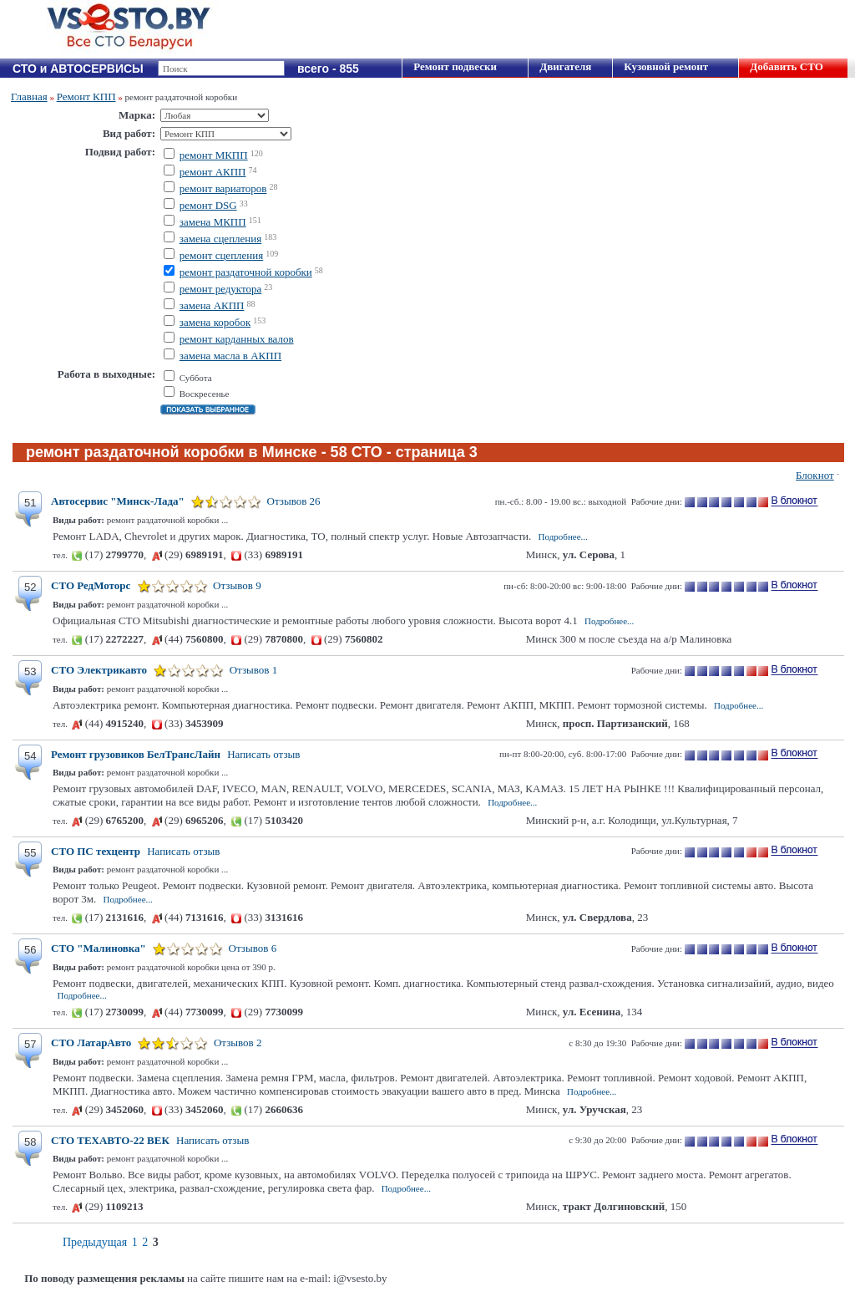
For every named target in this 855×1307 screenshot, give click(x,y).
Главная (29, 96)
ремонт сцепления (222, 255)
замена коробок (215, 322)
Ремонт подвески (455, 66)
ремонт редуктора (221, 288)
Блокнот (815, 475)
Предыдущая (95, 1242)
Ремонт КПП (86, 96)
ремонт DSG (208, 205)
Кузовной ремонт (666, 66)
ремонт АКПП (213, 171)
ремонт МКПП (214, 155)
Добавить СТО (786, 66)
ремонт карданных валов (237, 339)
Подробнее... (563, 536)
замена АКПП (212, 305)
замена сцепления (220, 238)
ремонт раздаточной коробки (246, 272)
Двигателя (565, 66)
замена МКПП (213, 222)
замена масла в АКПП (230, 355)
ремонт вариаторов (223, 188)
